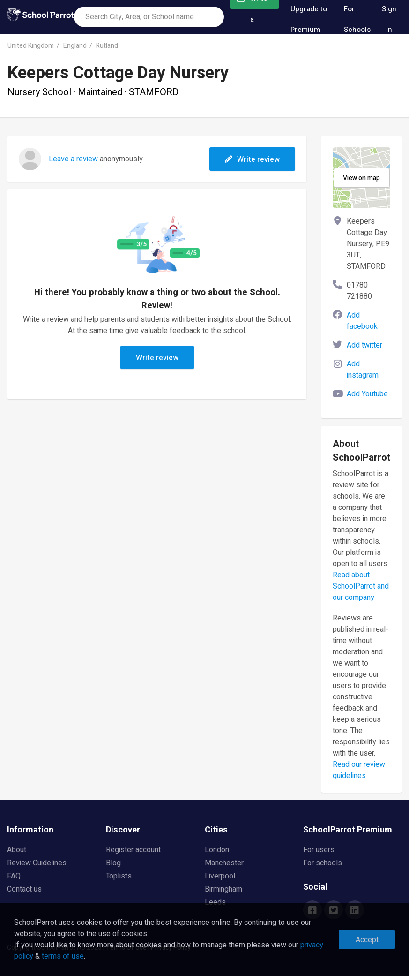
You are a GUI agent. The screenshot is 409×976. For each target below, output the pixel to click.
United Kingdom (30, 46)
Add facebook (362, 321)
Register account (133, 849)
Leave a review (73, 159)
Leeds (215, 902)
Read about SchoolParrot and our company (361, 586)
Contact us (24, 889)
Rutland (107, 46)
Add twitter (364, 345)
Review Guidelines (37, 863)
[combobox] (149, 17)
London (217, 849)
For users (319, 849)
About (16, 849)
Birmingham (223, 889)
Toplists (119, 876)
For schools (322, 863)
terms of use (63, 956)
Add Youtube (367, 394)
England (75, 46)
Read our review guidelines (359, 770)
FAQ (14, 876)
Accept (367, 940)
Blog (113, 863)
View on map (361, 178)
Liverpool (220, 876)
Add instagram (363, 369)
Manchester (224, 863)
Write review (252, 159)
